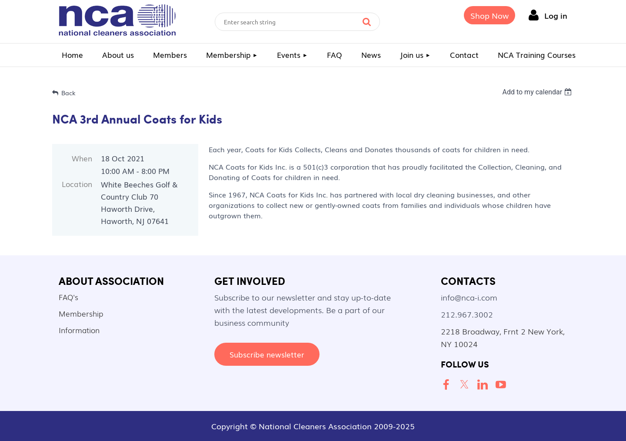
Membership (81, 313)
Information (79, 329)
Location (77, 183)
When (82, 158)
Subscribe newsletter (267, 354)
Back (68, 92)
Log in (555, 15)
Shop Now (489, 15)
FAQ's (68, 296)
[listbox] (538, 92)
